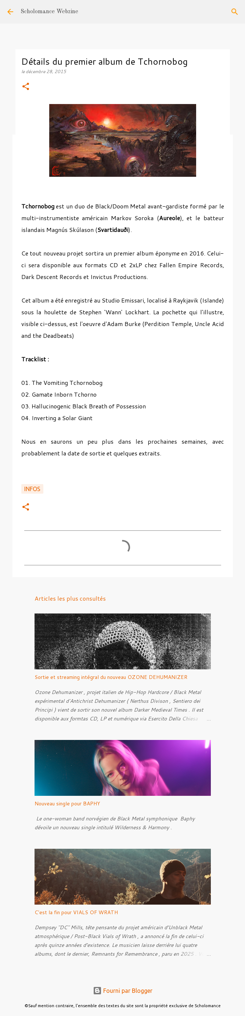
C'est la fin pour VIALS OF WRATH (76, 912)
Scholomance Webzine (49, 12)
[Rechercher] (234, 12)
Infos (32, 489)
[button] (25, 87)
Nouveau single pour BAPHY (67, 803)
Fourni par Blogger (122, 990)
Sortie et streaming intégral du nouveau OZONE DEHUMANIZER (111, 677)
